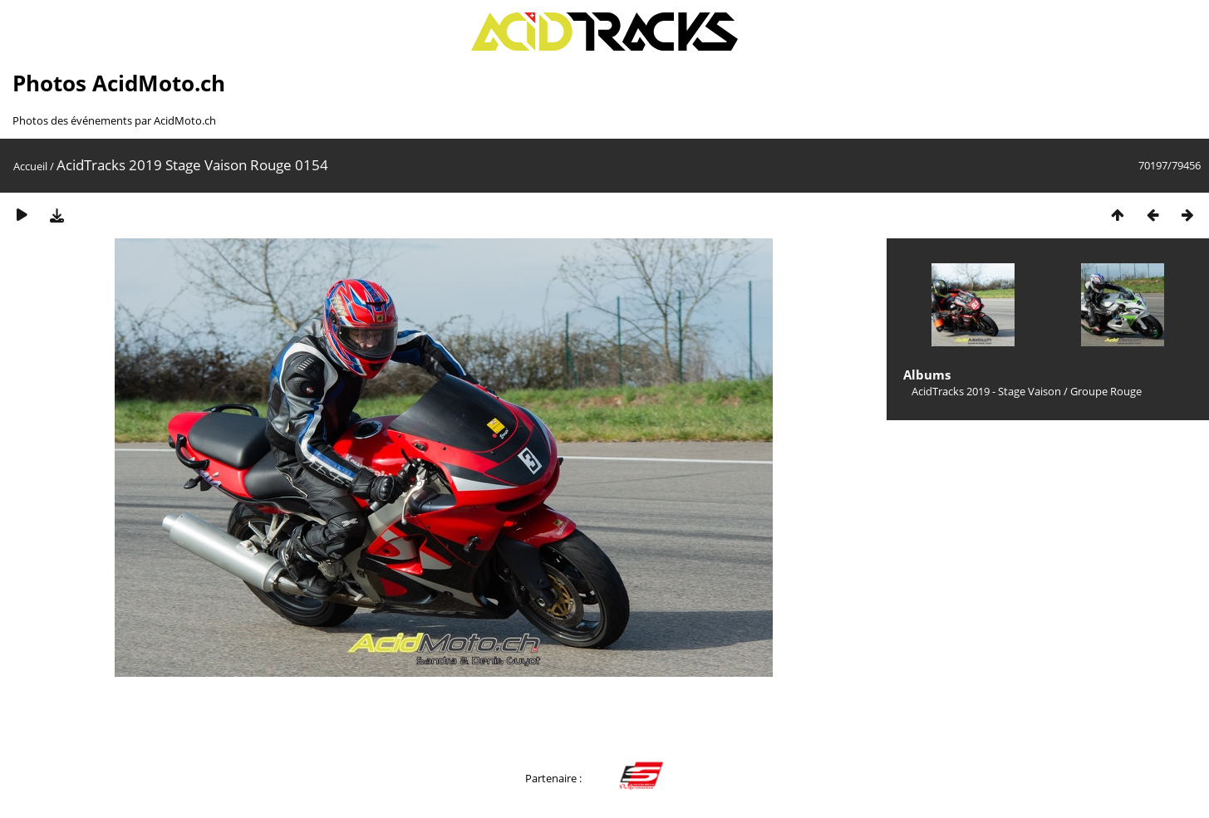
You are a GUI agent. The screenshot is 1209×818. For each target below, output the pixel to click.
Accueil (30, 166)
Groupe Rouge (1106, 391)
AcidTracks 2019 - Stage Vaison (986, 391)
